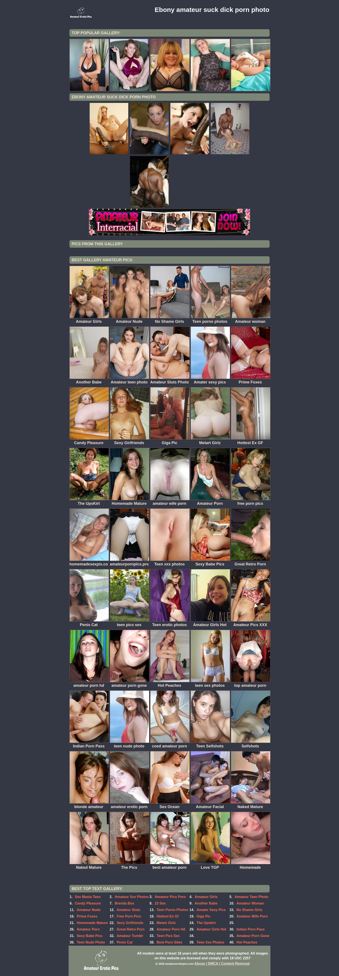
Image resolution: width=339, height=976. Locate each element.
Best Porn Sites (169, 942)
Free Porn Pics (129, 916)
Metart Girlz (166, 923)
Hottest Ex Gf (168, 916)
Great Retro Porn (131, 929)
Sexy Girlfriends (130, 923)
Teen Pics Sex (168, 936)
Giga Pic (204, 916)
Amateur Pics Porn (170, 897)
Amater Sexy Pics (211, 910)
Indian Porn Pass (251, 929)
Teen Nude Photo (91, 942)
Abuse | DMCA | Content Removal (222, 963)
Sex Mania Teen (88, 897)
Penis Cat (125, 942)
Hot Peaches (247, 942)
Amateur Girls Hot (211, 929)
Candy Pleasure (88, 903)
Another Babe (206, 903)
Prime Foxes (87, 916)
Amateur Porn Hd (171, 929)
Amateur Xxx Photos (132, 897)
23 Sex (160, 903)
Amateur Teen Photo (251, 897)
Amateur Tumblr (130, 936)
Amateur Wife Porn (252, 916)
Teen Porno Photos (172, 910)
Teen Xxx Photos (210, 942)
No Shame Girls (249, 910)
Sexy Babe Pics (89, 936)
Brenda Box (124, 903)
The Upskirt (206, 923)
